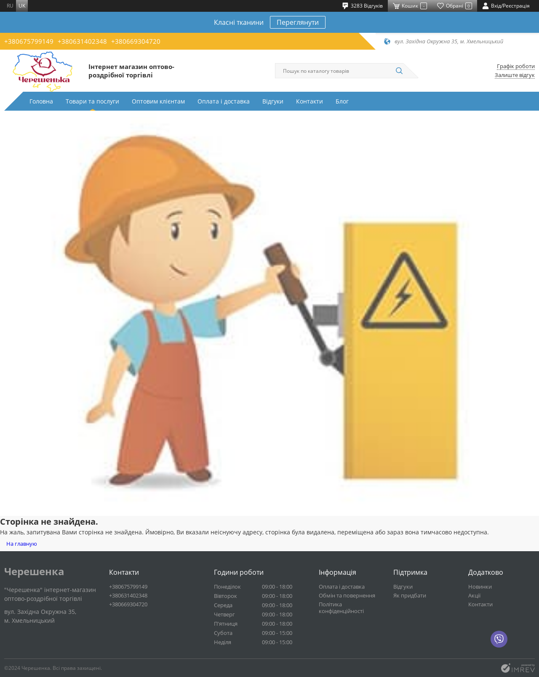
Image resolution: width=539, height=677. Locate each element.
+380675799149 (28, 41)
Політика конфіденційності (341, 607)
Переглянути (298, 22)
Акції (474, 595)
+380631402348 (82, 41)
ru (10, 5)
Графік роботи (516, 66)
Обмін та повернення (347, 595)
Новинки (480, 586)
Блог (342, 101)
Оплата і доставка (223, 101)
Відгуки (272, 101)
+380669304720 (135, 41)
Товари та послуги (92, 101)
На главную (21, 543)
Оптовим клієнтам (158, 101)
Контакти (309, 101)
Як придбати (409, 595)
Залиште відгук (515, 75)
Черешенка (34, 571)
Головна (41, 101)
